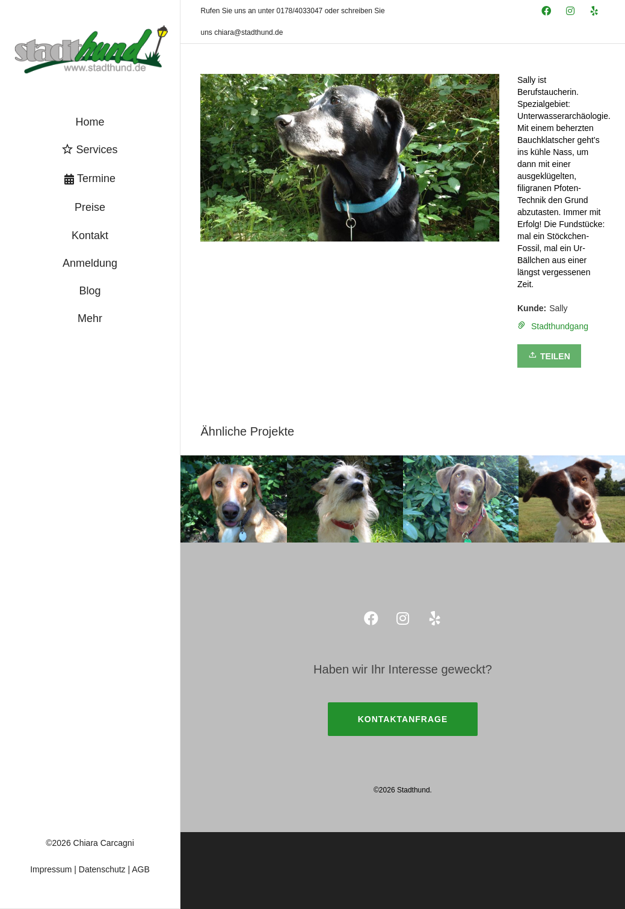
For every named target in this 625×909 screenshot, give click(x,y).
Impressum (51, 869)
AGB (141, 869)
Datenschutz (102, 869)
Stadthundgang (559, 326)
